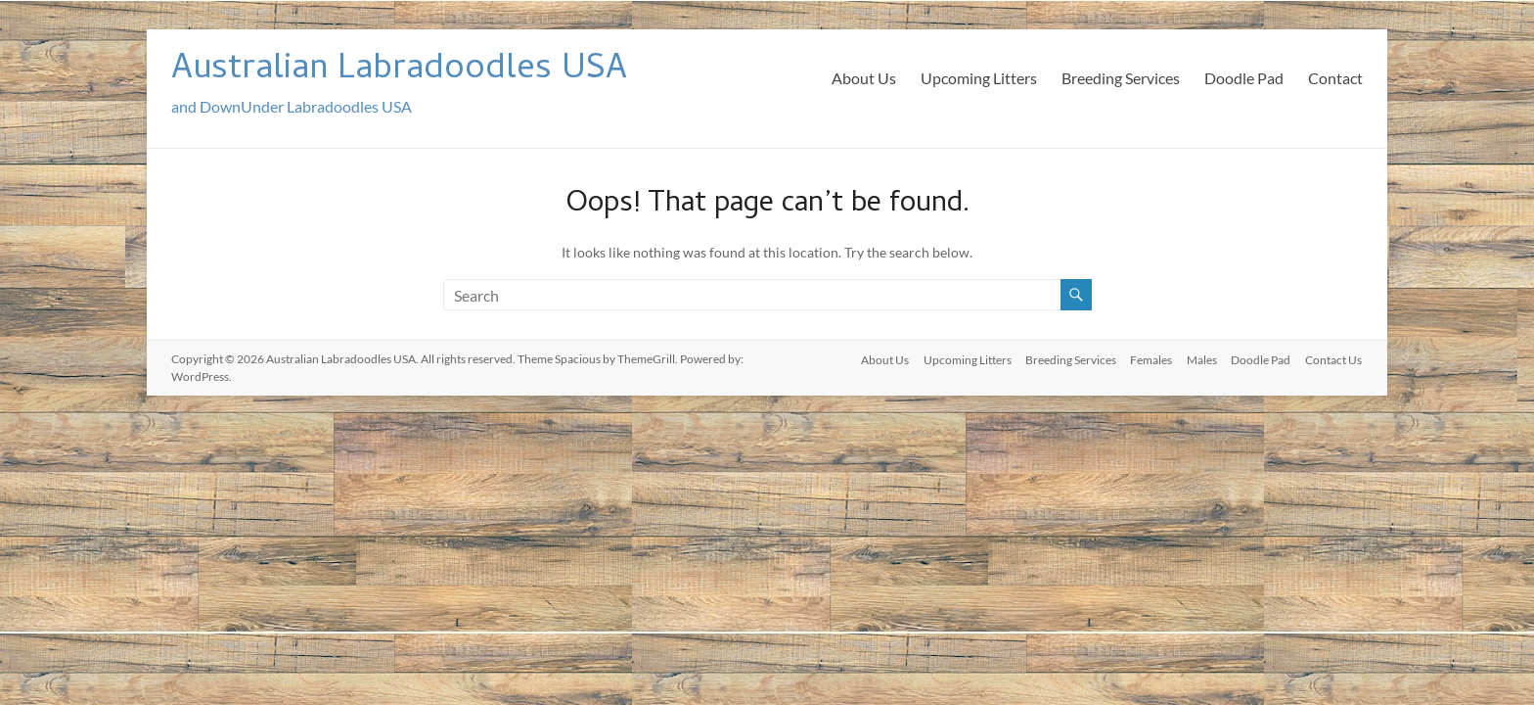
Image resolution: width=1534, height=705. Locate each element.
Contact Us (1334, 359)
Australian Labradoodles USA (399, 71)
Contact (1335, 78)
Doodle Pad (1244, 78)
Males (1200, 359)
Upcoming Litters (979, 78)
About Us (864, 78)
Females (1148, 359)
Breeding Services (1120, 78)
